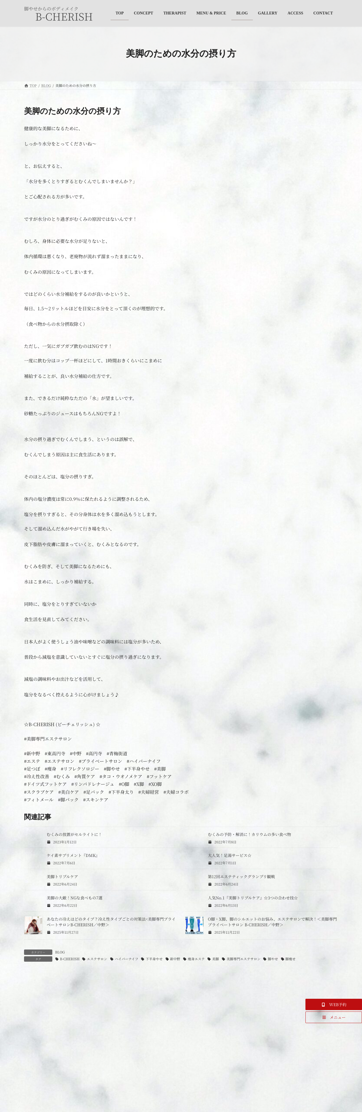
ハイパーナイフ (126, 958)
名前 (31, 1082)
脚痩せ (290, 958)
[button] (333, 1004)
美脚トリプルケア (62, 876)
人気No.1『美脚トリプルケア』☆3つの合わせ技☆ (253, 898)
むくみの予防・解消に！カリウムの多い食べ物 (249, 834)
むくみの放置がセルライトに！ (74, 834)
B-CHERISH (69, 958)
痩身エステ (196, 958)
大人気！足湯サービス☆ (229, 855)
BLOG (60, 952)
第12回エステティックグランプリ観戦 (241, 876)
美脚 (215, 958)
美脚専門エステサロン (243, 958)
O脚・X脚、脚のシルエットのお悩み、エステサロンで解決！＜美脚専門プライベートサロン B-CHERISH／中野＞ (272, 921)
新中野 (175, 958)
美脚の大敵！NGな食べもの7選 (74, 898)
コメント (36, 1006)
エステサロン (97, 958)
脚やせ (273, 958)
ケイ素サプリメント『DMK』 (73, 855)
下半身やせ (154, 958)
